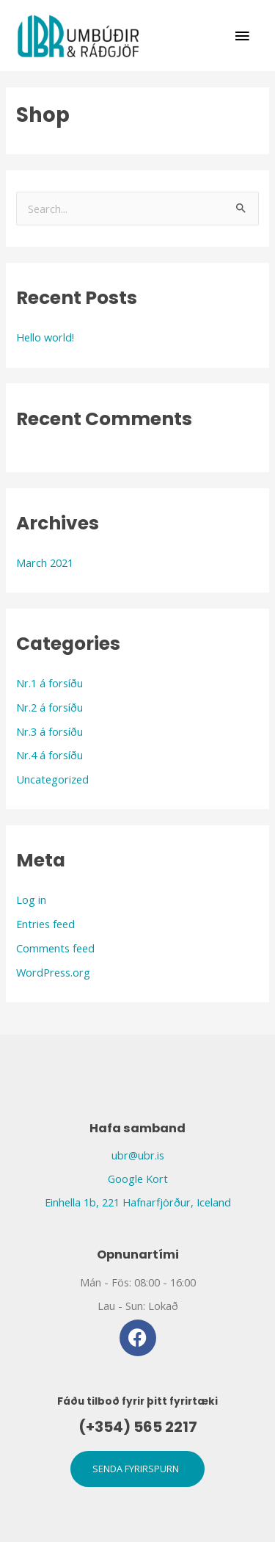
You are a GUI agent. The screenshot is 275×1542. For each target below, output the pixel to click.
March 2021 (44, 562)
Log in (31, 899)
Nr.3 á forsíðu (49, 731)
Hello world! (45, 337)
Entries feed (45, 923)
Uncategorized (52, 779)
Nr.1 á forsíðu (49, 683)
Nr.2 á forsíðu (49, 707)
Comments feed (55, 948)
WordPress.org (53, 972)
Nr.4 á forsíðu (49, 755)
